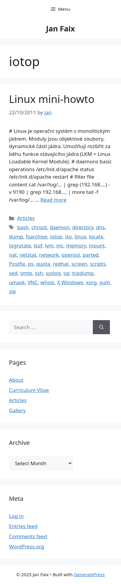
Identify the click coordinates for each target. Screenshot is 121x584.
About (16, 379)
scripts (97, 263)
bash (23, 227)
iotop (56, 236)
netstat (27, 254)
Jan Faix (60, 28)
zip (12, 291)
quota (43, 263)
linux (80, 236)
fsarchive (36, 236)
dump (16, 236)
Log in (16, 515)
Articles (26, 218)
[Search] (101, 327)
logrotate (20, 245)
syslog (53, 273)
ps (31, 263)
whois (47, 282)
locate (96, 236)
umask (17, 282)
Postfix (17, 263)
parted (91, 254)
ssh (39, 273)
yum (104, 282)
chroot (39, 227)
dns (100, 227)
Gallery (17, 410)
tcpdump (83, 273)
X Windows (70, 282)
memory (76, 245)
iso (68, 236)
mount (97, 245)
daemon (59, 227)
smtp (26, 273)
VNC (33, 282)
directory (82, 227)
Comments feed (28, 536)
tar (66, 273)
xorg (91, 282)
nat (13, 254)
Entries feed (23, 526)
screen (79, 263)
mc (59, 245)
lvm (49, 245)
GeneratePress (89, 574)
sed (13, 273)
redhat (61, 263)
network (49, 254)
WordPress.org (26, 546)
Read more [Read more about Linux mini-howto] (53, 199)
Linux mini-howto (51, 99)
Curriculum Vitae (29, 390)
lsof (38, 245)
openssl (70, 254)
